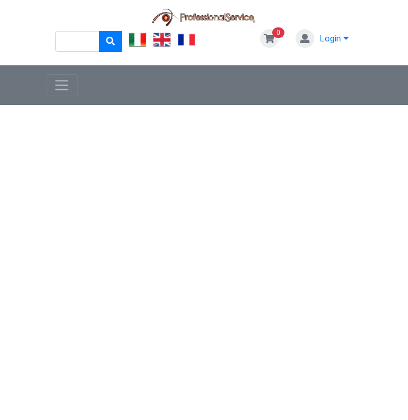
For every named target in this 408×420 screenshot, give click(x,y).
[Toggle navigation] (62, 85)
